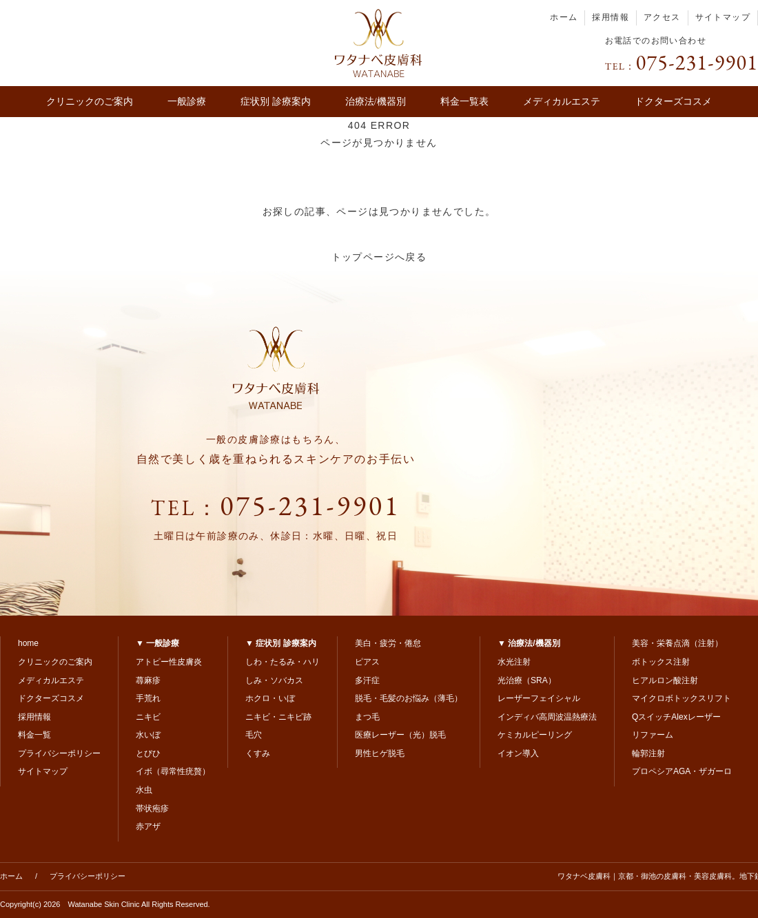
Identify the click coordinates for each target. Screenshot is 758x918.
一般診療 (186, 101)
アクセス (662, 17)
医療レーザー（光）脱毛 (400, 735)
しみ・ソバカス (274, 680)
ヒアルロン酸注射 (665, 680)
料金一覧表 (464, 101)
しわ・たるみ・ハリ (282, 662)
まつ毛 (367, 717)
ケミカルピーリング (535, 735)
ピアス (367, 662)
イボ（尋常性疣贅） (173, 771)
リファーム (652, 735)
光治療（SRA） (527, 680)
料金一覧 (34, 735)
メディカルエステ (561, 101)
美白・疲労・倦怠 (388, 643)
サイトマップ (722, 17)
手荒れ (148, 698)
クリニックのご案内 (89, 101)
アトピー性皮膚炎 (169, 662)
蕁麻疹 (148, 680)
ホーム (563, 17)
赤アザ (148, 826)
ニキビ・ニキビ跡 (278, 717)
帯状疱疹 (152, 808)
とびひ (148, 753)
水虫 (144, 790)
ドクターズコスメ (673, 101)
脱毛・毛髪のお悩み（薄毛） (408, 698)
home (28, 643)
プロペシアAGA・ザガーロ (682, 771)
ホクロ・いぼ (270, 698)
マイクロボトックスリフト (681, 698)
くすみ (257, 753)
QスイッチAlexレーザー (676, 717)
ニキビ (148, 717)
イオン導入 (518, 753)
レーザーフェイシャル (539, 698)
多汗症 (367, 680)
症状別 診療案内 (275, 101)
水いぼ (148, 735)
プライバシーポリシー (59, 753)
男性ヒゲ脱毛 (379, 753)
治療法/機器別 (375, 101)
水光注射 (514, 662)
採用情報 (610, 17)
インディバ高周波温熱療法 (547, 717)
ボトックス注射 (661, 662)
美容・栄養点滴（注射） (677, 643)
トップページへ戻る (379, 256)
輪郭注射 (648, 753)
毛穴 (253, 735)
